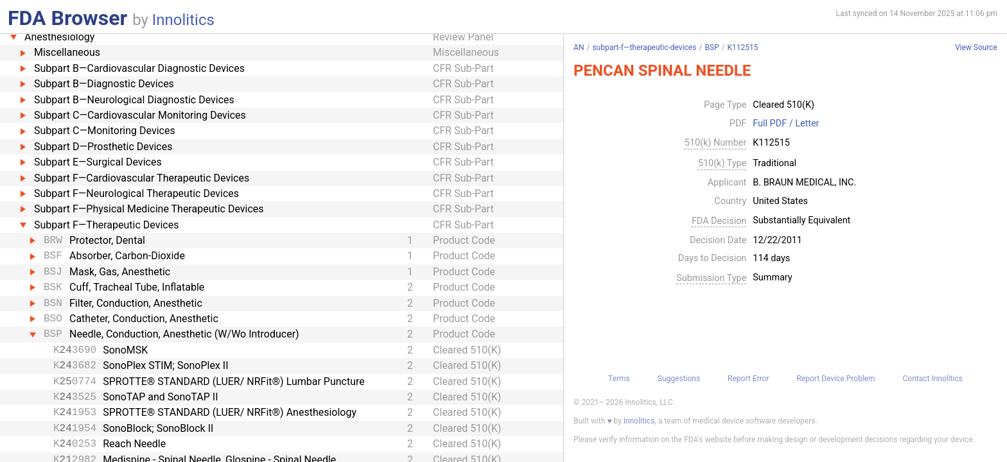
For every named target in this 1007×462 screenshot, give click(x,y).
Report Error (748, 378)
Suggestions (679, 378)
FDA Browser (67, 18)
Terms (619, 378)
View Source (976, 48)
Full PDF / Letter (786, 124)
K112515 (743, 47)
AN (579, 47)
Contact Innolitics (932, 378)
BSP (712, 47)
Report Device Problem (835, 378)
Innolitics (183, 20)
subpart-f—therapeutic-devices (644, 47)
